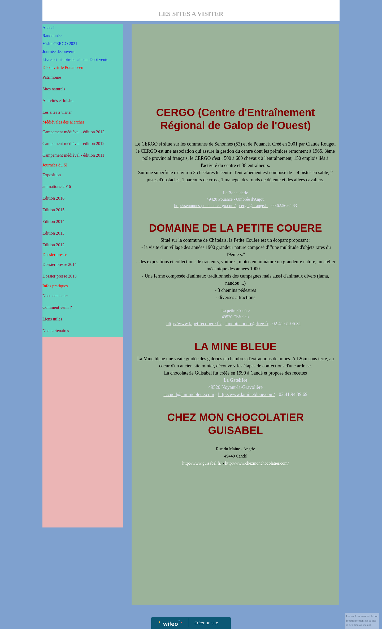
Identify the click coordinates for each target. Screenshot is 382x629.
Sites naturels (53, 89)
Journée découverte (58, 51)
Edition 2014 (53, 221)
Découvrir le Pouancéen (62, 67)
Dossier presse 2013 (59, 276)
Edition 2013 (53, 233)
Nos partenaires (55, 330)
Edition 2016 (53, 198)
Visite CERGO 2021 (59, 43)
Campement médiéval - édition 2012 (73, 143)
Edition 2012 (53, 245)
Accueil (49, 27)
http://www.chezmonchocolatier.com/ (257, 463)
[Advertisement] (83, 445)
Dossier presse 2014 (59, 264)
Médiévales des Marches (63, 122)
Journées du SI (54, 165)
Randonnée (52, 35)
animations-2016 (56, 186)
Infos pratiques (55, 286)
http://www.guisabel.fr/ (202, 463)
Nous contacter (55, 295)
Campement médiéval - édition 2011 (73, 155)
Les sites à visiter (57, 112)
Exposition (51, 175)
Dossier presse (54, 254)
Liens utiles (52, 319)
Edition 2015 (53, 210)
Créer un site (206, 622)
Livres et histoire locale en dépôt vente (75, 59)
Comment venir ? (57, 307)
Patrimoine (51, 77)
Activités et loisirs (57, 100)
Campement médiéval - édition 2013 (73, 132)
